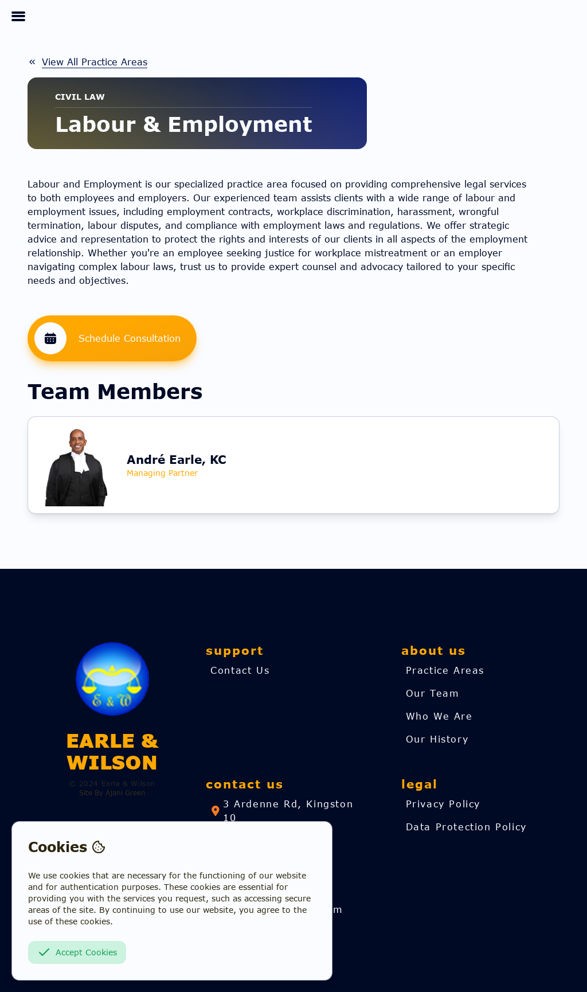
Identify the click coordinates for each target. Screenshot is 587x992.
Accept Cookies (77, 952)
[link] (87, 62)
